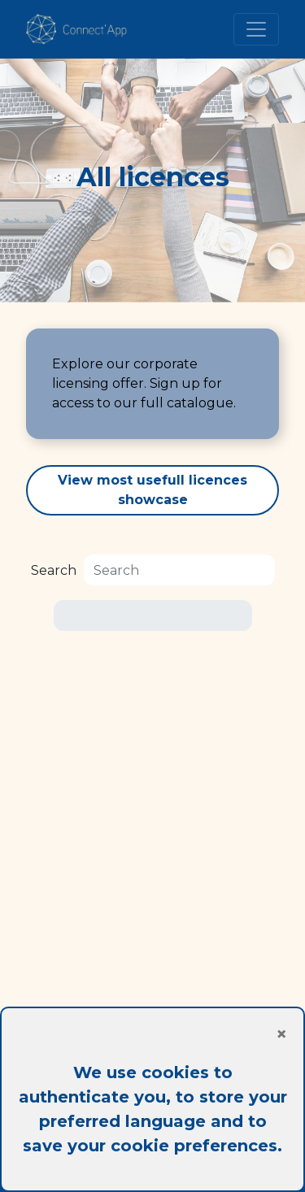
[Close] (152, 1034)
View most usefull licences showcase (152, 489)
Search (53, 570)
